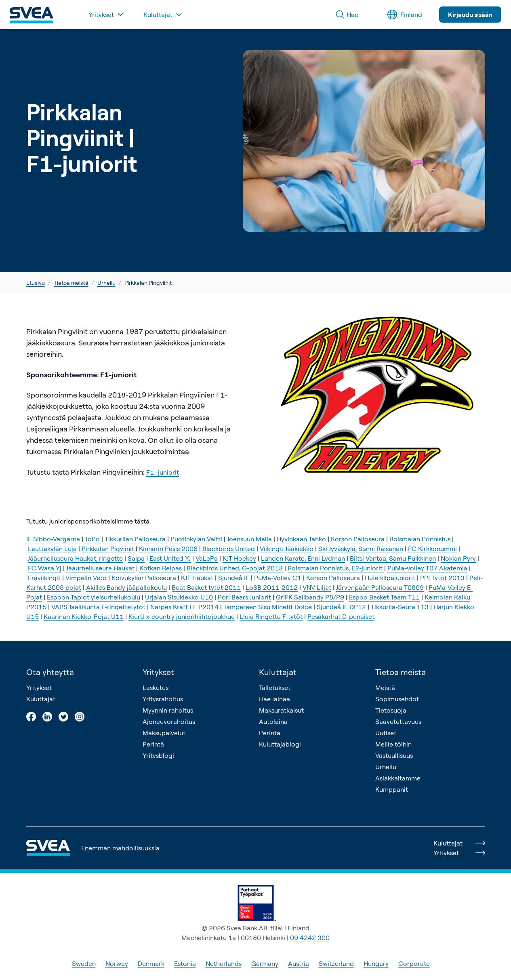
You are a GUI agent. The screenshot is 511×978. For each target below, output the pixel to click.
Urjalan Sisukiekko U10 (179, 597)
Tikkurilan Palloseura (135, 539)
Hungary (376, 963)
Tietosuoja (390, 710)
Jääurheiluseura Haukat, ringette (75, 558)
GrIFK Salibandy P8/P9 (310, 597)
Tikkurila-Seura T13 (400, 607)
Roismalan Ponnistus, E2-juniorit (336, 568)
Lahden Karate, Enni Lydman (303, 558)
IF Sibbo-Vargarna (53, 539)
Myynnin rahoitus (168, 710)
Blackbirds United (228, 549)
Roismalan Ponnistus (419, 539)
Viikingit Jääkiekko (286, 549)
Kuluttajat (40, 699)
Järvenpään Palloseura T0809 (380, 587)
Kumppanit (391, 789)
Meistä (385, 688)
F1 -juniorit (162, 472)
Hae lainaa (274, 699)
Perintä (153, 744)
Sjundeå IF (233, 578)
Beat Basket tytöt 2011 (206, 587)
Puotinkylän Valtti (196, 539)
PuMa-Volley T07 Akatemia (427, 568)
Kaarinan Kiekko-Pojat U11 (84, 616)
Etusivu (35, 282)
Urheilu (106, 282)
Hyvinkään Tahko (301, 539)
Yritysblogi (158, 755)
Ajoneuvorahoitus (169, 721)
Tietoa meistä (71, 282)
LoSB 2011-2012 (272, 587)
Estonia (185, 963)
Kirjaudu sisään (470, 15)
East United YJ (170, 558)
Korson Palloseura (358, 539)
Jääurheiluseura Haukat (100, 568)
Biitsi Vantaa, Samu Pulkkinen (393, 558)
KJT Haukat (197, 578)
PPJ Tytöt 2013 (442, 578)
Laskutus (155, 688)
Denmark (151, 963)
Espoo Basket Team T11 (384, 597)
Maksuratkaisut (281, 710)
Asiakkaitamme (398, 778)
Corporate (414, 963)
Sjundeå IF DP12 (341, 607)
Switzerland (336, 963)
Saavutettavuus (398, 721)
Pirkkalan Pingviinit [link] (148, 282)
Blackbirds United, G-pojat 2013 (235, 568)
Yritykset (39, 688)
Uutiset (385, 733)
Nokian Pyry (458, 558)
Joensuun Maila (249, 539)
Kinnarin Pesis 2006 (168, 549)
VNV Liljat (317, 587)
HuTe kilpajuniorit (390, 578)
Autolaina (273, 721)
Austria (298, 963)
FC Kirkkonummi (432, 549)
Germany (264, 963)
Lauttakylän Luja (52, 549)
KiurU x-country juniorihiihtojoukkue (181, 616)
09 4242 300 (310, 938)
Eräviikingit (44, 578)
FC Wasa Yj (44, 568)
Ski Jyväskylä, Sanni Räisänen (360, 549)
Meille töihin (393, 744)
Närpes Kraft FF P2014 (184, 607)
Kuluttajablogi (280, 744)
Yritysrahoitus (163, 699)
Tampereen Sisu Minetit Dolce (267, 607)
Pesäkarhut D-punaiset (340, 616)
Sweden (84, 963)
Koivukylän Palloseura (143, 578)
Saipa (136, 558)
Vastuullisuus (394, 755)
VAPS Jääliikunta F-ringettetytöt (98, 607)
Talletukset (274, 688)
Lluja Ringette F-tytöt (271, 616)
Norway (116, 963)
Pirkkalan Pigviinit (108, 549)
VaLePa (207, 558)
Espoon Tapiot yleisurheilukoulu (93, 597)
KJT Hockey (239, 558)
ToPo (92, 539)
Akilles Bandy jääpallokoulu (126, 587)
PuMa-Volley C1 (277, 578)
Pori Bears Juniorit (244, 597)
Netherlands (224, 963)
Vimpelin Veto (86, 578)
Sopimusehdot (397, 699)
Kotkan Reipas (160, 568)
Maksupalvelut (164, 733)
